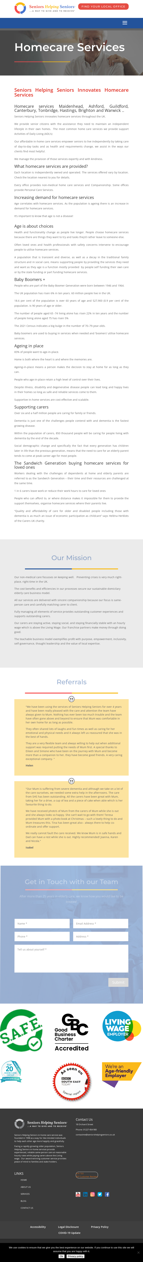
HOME (24, 1179)
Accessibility (38, 1227)
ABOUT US (26, 1187)
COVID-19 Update (69, 1233)
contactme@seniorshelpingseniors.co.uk (95, 1134)
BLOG (23, 1201)
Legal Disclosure (68, 1227)
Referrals (72, 682)
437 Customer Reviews (87, 1176)
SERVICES (25, 1193)
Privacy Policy (100, 1227)
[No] (138, 1252)
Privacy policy (75, 1256)
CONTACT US (27, 1207)
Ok (61, 1256)
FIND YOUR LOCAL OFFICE (103, 6)
